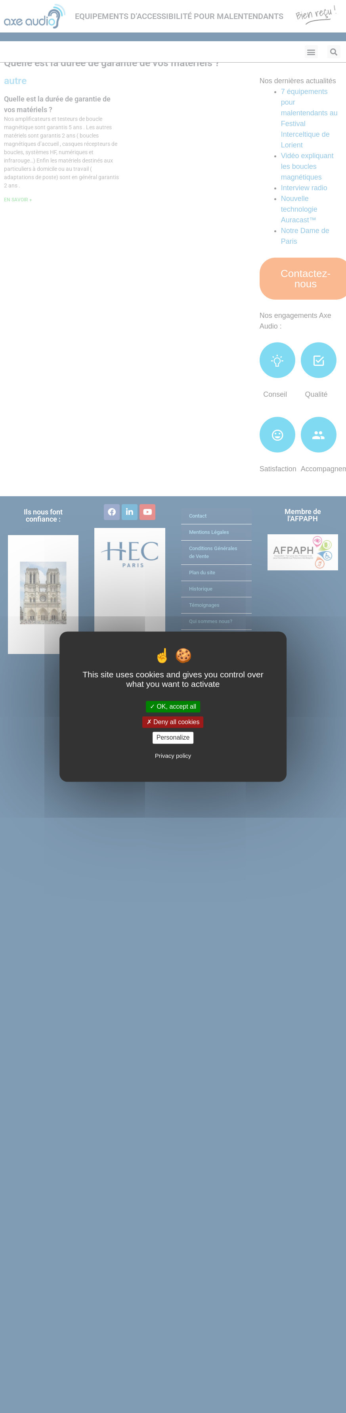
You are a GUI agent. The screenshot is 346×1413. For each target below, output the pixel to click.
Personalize (173, 737)
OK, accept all (173, 706)
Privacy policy (173, 755)
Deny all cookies (173, 722)
